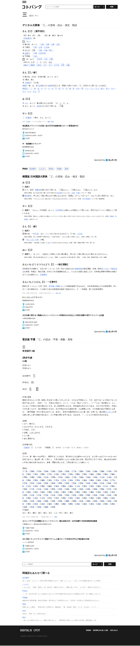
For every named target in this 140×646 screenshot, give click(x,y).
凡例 (52, 122)
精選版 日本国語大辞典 (34, 177)
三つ (97, 89)
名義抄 (26, 448)
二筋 (48, 243)
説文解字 (33, 169)
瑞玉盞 (59, 193)
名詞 (38, 106)
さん (26, 104)
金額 (50, 86)
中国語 (28, 118)
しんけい (42, 169)
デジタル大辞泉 (31, 25)
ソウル (105, 269)
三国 (52, 44)
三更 (35, 47)
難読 (26, 66)
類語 (24, 89)
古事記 (78, 193)
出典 (73, 193)
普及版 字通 (28, 339)
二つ (92, 89)
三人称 (46, 47)
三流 (40, 47)
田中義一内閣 (54, 287)
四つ (102, 89)
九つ (34, 92)
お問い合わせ (114, 630)
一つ (86, 89)
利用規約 (88, 630)
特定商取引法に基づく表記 (100, 630)
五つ (107, 89)
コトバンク (32, 7)
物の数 (27, 196)
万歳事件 (43, 275)
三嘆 (35, 53)
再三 (51, 50)
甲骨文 (51, 169)
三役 (58, 44)
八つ (29, 92)
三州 (35, 57)
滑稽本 (112, 216)
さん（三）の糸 (32, 240)
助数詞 (37, 190)
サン (28, 41)
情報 (48, 122)
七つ (24, 92)
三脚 (47, 44)
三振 (45, 50)
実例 (66, 169)
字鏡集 (59, 169)
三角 (42, 44)
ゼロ (78, 89)
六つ (113, 89)
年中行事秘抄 (86, 199)
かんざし (108, 412)
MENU (24, 2)
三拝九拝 (42, 53)
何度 (26, 53)
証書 (41, 86)
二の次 (79, 234)
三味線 (27, 83)
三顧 (40, 50)
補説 (24, 86)
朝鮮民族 (78, 269)
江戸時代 (58, 211)
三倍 (37, 234)
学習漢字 (27, 38)
